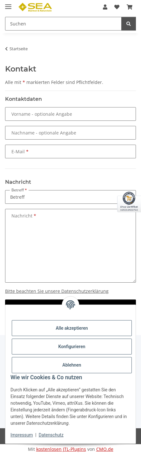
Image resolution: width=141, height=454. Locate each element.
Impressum (21, 434)
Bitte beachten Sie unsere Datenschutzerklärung (57, 291)
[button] (105, 7)
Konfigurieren (71, 346)
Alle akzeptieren (72, 328)
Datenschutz (51, 434)
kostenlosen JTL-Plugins (61, 449)
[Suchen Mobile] (63, 24)
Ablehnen (71, 365)
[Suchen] (128, 24)
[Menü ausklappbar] (8, 4)
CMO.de (104, 449)
